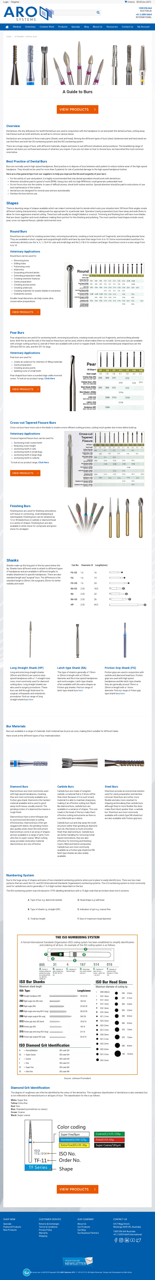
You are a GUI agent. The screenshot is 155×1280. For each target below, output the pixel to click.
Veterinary (30, 26)
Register (15, 2)
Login (5, 2)
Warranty (43, 1233)
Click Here (50, 378)
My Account (143, 26)
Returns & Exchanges (49, 1224)
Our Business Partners (88, 1233)
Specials (75, 26)
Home (7, 26)
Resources (112, 26)
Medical (17, 26)
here (31, 699)
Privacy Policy (45, 1230)
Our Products (84, 1227)
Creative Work (47, 26)
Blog (86, 26)
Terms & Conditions (48, 1227)
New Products (10, 1230)
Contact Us (127, 26)
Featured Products (12, 1227)
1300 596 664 (145, 8)
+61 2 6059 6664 (144, 14)
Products (62, 26)
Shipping (43, 1236)
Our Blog (82, 1230)
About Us (97, 26)
